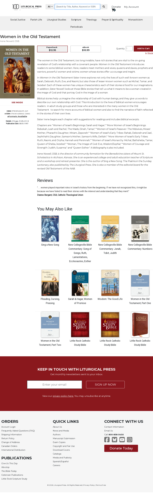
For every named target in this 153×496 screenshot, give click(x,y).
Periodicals (76, 27)
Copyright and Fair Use (64, 446)
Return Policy (7, 438)
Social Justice (17, 19)
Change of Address (10, 442)
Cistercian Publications (12, 475)
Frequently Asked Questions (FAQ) (18, 431)
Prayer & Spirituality (112, 19)
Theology (91, 19)
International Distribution (13, 450)
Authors (56, 434)
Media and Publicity (62, 457)
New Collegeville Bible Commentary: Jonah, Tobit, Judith (110, 248)
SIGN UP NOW (105, 384)
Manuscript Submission (64, 438)
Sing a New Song (50, 244)
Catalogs (57, 454)
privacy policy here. (63, 396)
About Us (57, 427)
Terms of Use (101, 485)
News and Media (61, 431)
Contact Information (114, 427)
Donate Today (121, 448)
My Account (131, 6)
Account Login (8, 427)
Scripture (76, 19)
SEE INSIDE (17, 102)
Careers (56, 465)
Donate (116, 6)
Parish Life (36, 19)
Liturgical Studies (56, 19)
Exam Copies (59, 442)
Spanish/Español (61, 461)
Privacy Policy (89, 485)
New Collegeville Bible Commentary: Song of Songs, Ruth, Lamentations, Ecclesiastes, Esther (80, 253)
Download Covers (61, 450)
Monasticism (135, 19)
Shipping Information (11, 434)
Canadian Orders (9, 446)
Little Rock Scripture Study (14, 479)
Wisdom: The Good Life (110, 299)
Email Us (108, 431)
